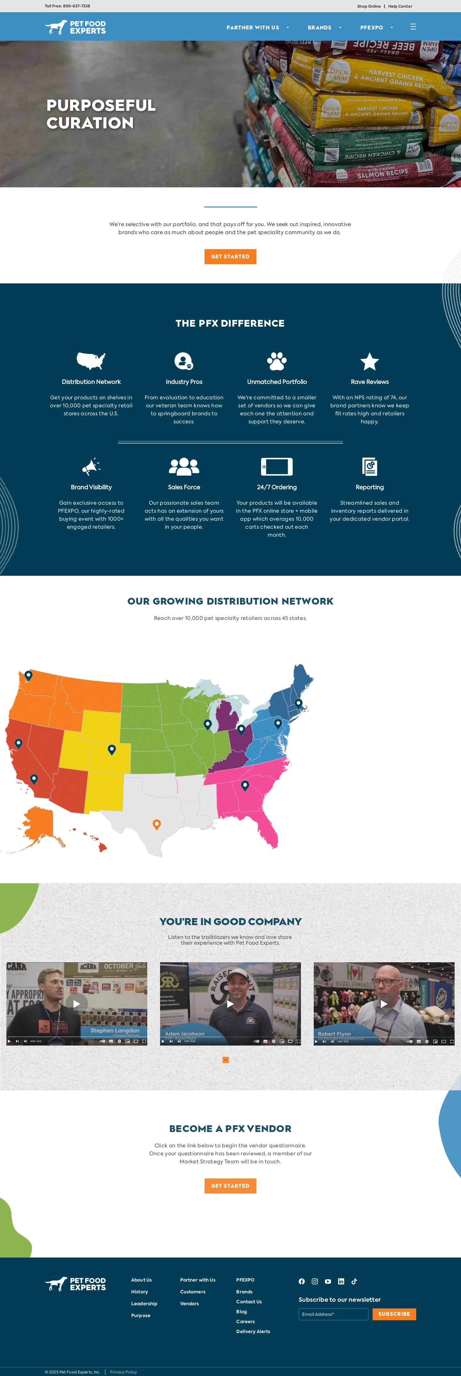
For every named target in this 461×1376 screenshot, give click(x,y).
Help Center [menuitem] (400, 6)
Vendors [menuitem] (189, 1303)
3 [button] (235, 1060)
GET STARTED (230, 257)
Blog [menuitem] (241, 1311)
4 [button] (245, 1060)
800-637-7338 (76, 6)
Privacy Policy (123, 1372)
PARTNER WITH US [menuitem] (253, 28)
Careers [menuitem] (245, 1321)
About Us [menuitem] (141, 1280)
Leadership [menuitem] (144, 1303)
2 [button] (225, 1060)
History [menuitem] (139, 1292)
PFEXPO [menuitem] (372, 28)
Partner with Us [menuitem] (197, 1280)
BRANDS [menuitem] (320, 28)
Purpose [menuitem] (140, 1315)
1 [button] (216, 1060)
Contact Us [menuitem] (249, 1302)
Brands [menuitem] (244, 1292)
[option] (76, 1004)
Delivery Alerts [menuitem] (253, 1331)
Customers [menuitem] (193, 1292)
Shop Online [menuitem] (369, 6)
